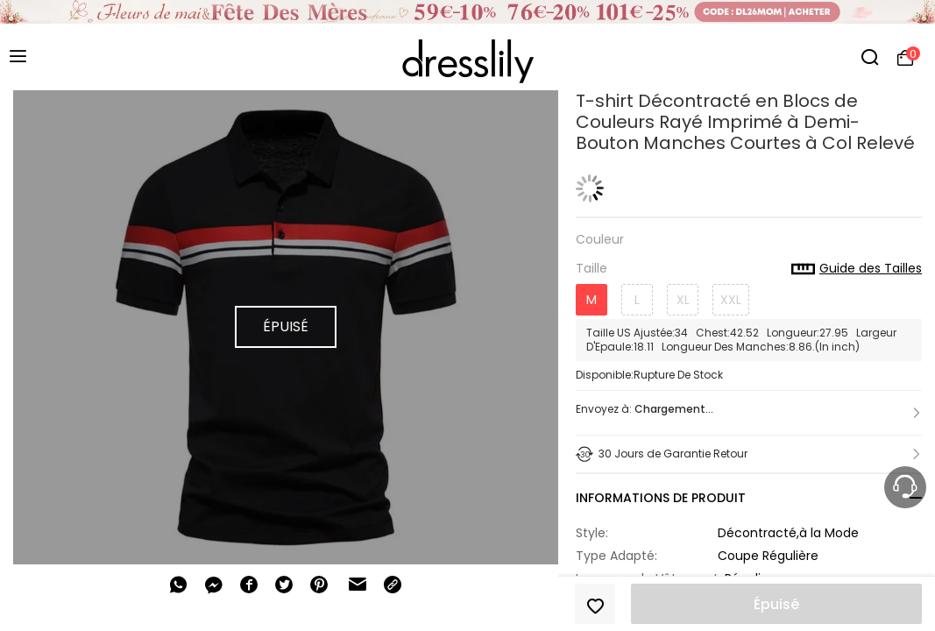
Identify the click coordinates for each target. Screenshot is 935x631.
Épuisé (776, 604)
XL (683, 299)
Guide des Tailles (856, 269)
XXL (730, 299)
